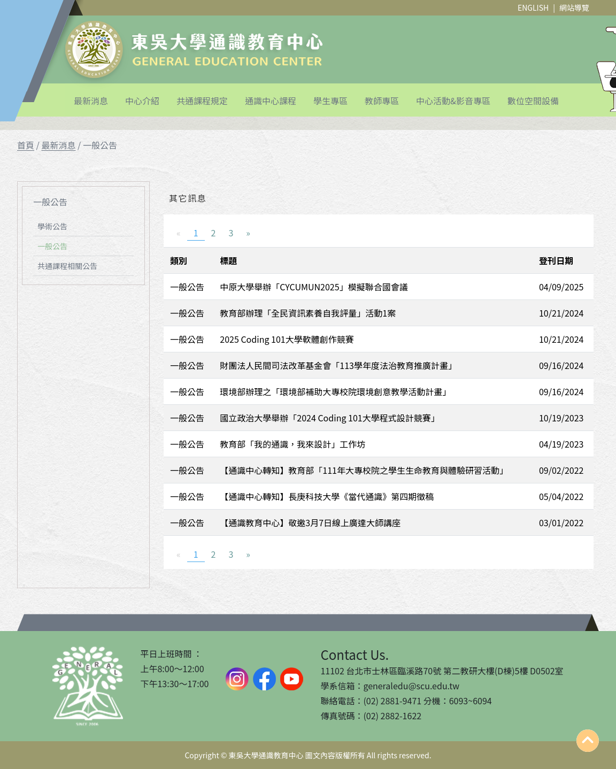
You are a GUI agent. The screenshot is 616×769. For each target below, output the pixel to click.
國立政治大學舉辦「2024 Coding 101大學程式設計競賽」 (329, 417)
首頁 (25, 145)
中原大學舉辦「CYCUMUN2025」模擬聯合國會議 (313, 286)
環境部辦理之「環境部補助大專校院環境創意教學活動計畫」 (335, 391)
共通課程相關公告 (67, 265)
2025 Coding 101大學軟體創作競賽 (286, 339)
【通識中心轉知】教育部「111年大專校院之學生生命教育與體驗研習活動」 (364, 470)
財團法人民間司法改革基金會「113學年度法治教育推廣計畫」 (338, 365)
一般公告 (52, 246)
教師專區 (382, 100)
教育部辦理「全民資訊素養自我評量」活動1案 (308, 312)
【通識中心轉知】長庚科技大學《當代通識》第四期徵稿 (327, 496)
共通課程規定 (202, 100)
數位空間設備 (533, 100)
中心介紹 (142, 100)
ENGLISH (533, 7)
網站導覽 (574, 7)
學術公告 (52, 226)
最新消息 (91, 100)
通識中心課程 (270, 100)
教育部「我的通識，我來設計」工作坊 (292, 443)
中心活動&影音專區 (453, 100)
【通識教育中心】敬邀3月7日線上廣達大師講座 (310, 522)
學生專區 (330, 100)
